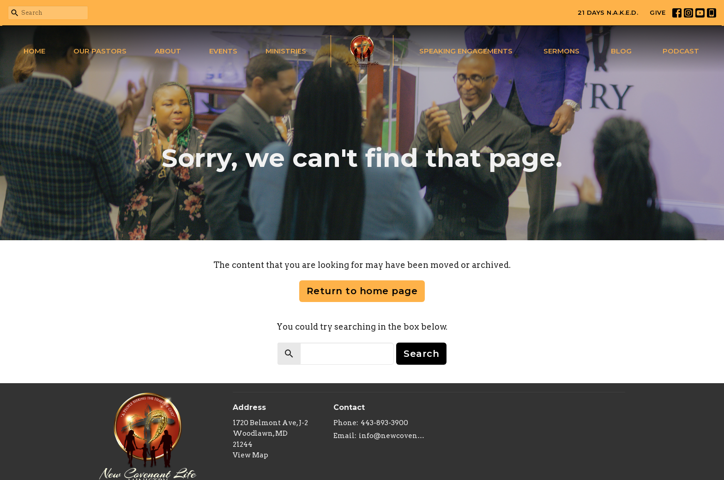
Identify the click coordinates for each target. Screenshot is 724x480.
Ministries (285, 51)
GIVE (657, 12)
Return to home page (362, 290)
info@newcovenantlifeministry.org (392, 436)
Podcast (681, 51)
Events (223, 51)
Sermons (561, 51)
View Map (250, 455)
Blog (621, 51)
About (168, 51)
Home (34, 51)
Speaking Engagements (466, 51)
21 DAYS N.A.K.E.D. (608, 12)
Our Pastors (100, 51)
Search (421, 353)
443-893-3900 (384, 423)
